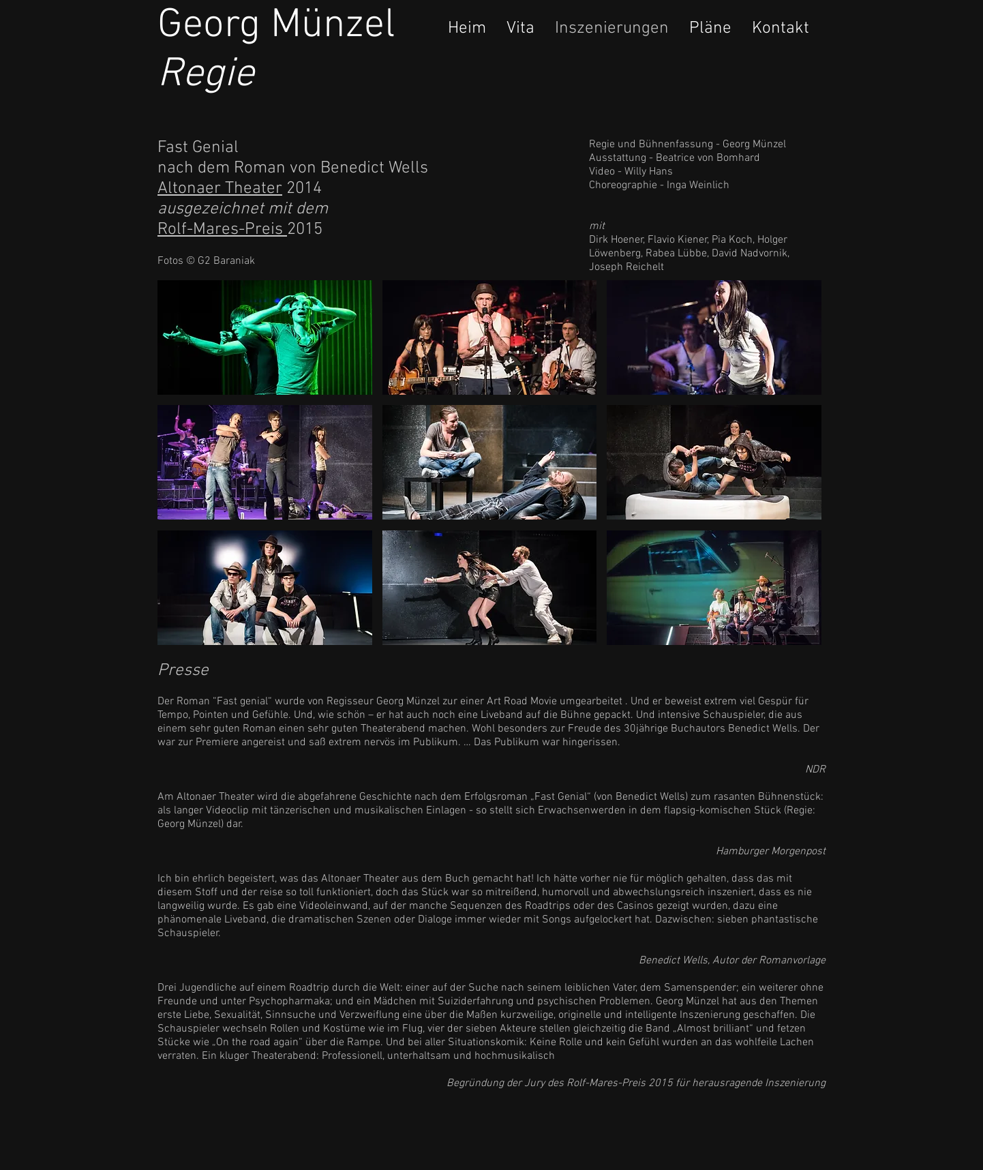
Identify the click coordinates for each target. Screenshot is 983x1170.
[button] (264, 337)
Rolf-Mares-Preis (222, 230)
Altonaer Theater (219, 189)
